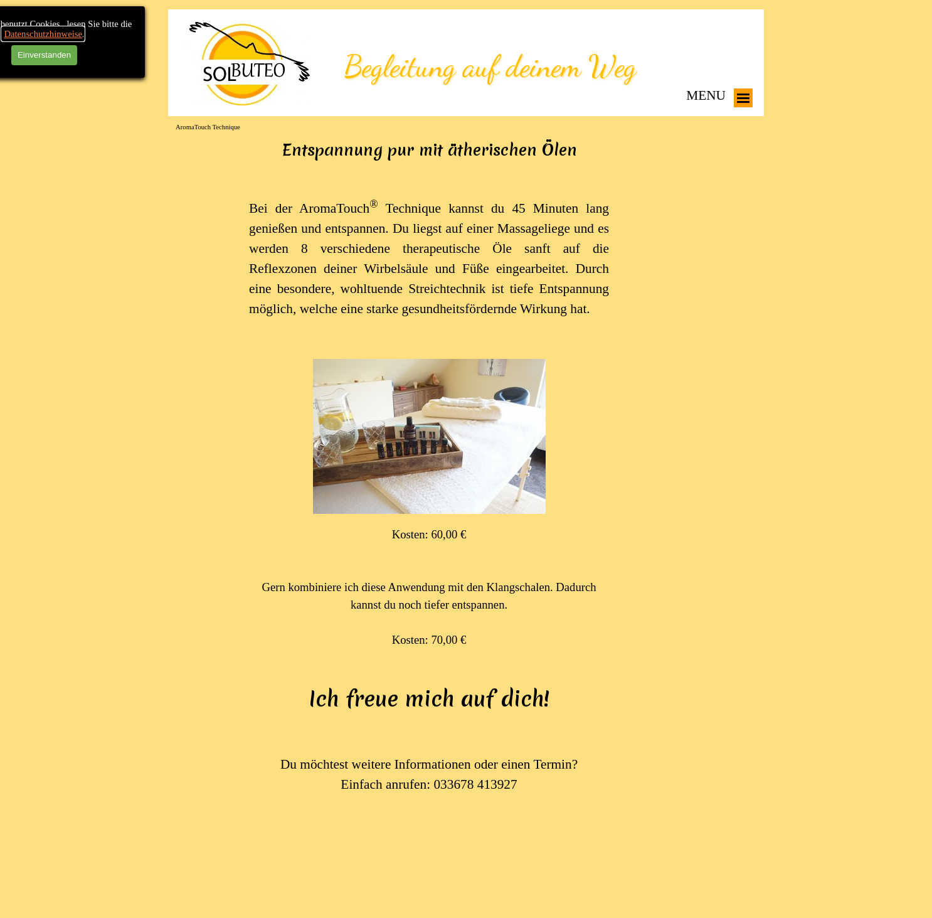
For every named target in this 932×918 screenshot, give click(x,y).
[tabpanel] (429, 497)
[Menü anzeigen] (743, 97)
